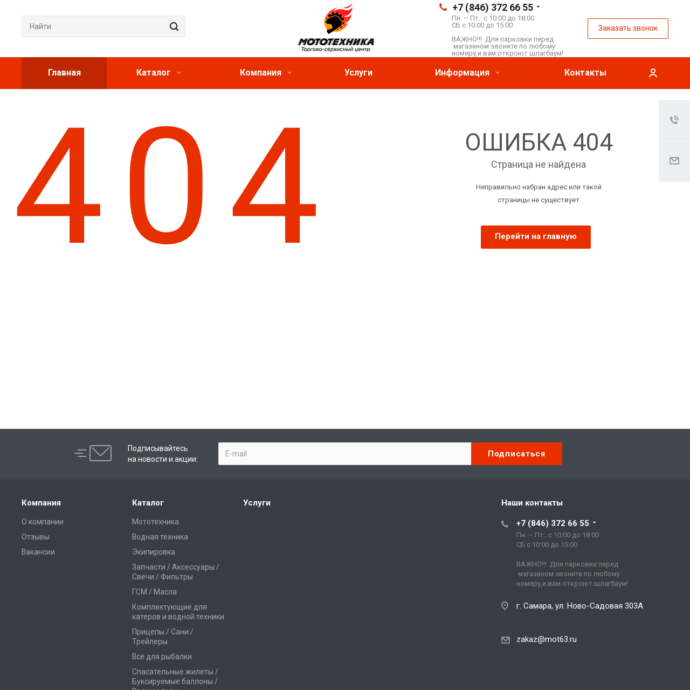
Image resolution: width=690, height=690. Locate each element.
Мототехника (155, 521)
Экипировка (153, 552)
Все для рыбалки (162, 656)
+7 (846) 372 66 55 (492, 7)
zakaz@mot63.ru (546, 639)
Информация (467, 72)
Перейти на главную (536, 236)
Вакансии (38, 552)
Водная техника (160, 536)
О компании (43, 521)
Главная (64, 72)
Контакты (585, 72)
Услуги (358, 72)
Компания (266, 72)
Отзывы (36, 536)
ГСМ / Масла (154, 591)
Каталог (158, 72)
